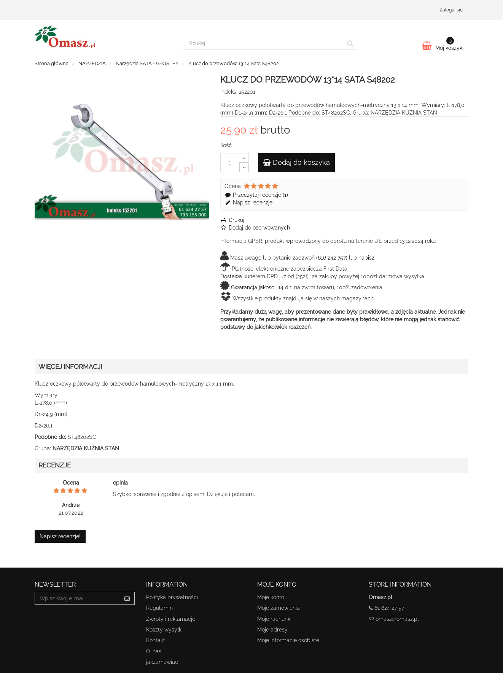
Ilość (226, 145)
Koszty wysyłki (164, 630)
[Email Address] (77, 598)
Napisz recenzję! (60, 536)
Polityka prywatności (172, 597)
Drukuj (232, 220)
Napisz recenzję (248, 202)
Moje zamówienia (278, 608)
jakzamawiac (162, 662)
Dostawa (231, 276)
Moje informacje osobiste (288, 640)
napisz (366, 258)
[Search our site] (263, 43)
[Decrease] (244, 167)
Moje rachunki (274, 619)
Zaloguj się (451, 10)
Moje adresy (272, 630)
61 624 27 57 (389, 608)
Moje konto (270, 597)
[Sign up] (127, 598)
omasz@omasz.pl (397, 619)
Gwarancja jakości (253, 287)
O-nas (153, 651)
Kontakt (155, 640)
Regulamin (159, 608)
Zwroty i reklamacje (170, 619)
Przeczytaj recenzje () (256, 195)
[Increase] (243, 158)
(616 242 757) (331, 258)
